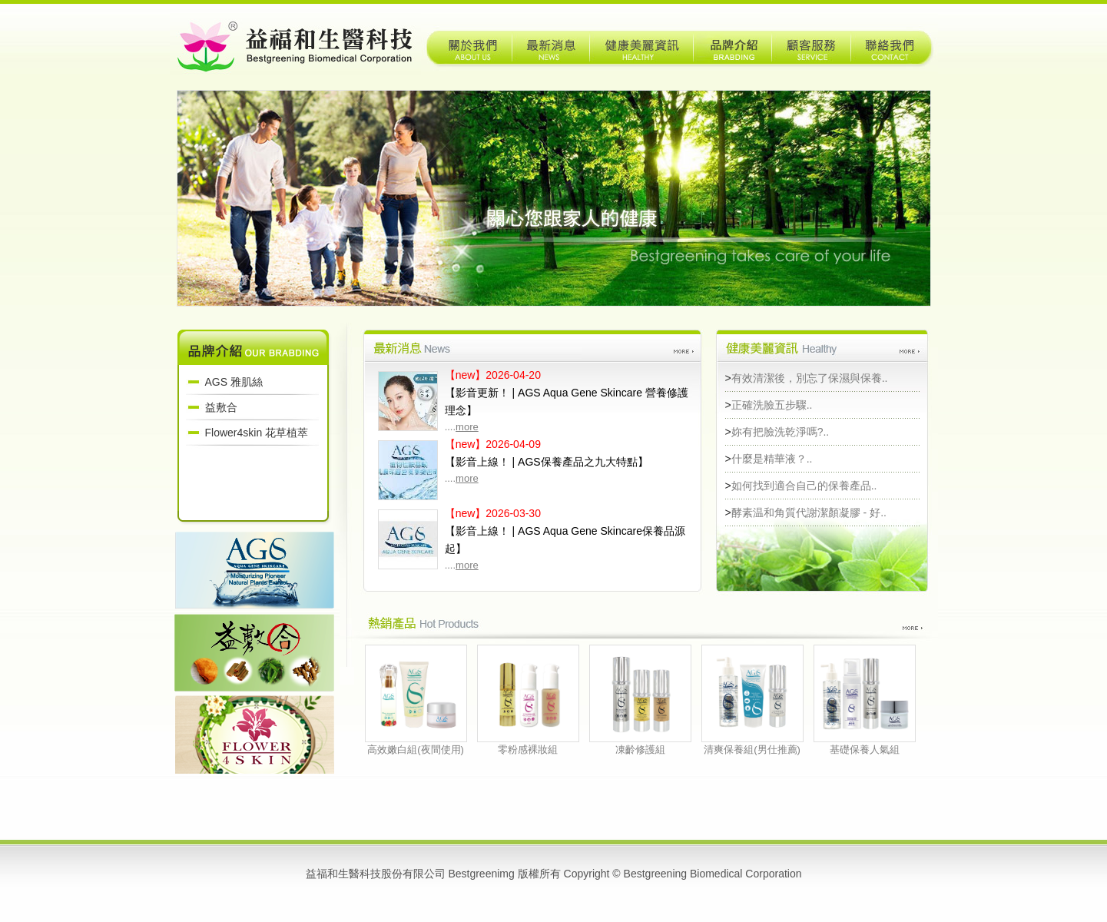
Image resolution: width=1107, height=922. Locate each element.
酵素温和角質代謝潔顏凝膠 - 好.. (809, 512)
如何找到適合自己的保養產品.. (804, 485)
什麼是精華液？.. (772, 459)
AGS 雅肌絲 (234, 382)
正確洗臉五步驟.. (772, 405)
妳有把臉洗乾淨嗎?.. (780, 432)
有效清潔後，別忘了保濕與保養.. (809, 378)
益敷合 (221, 407)
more (467, 427)
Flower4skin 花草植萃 (257, 432)
